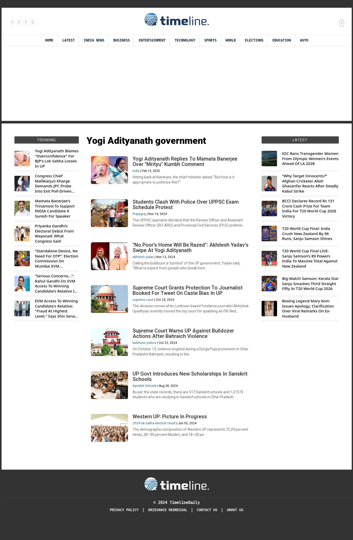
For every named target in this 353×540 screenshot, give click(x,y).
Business (121, 40)
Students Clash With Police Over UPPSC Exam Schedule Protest (187, 207)
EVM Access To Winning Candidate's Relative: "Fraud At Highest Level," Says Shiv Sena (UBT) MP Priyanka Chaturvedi (56, 308)
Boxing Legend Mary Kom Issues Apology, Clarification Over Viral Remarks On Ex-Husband (308, 308)
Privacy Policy (124, 527)
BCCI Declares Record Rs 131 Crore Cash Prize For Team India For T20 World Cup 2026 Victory (309, 208)
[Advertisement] (176, 85)
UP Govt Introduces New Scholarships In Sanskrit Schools (191, 391)
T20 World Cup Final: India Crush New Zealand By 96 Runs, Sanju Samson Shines (307, 233)
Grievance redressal (167, 527)
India (137, 172)
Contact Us (207, 527)
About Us (235, 527)
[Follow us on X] (25, 22)
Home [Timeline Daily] (49, 40)
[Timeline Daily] (176, 500)
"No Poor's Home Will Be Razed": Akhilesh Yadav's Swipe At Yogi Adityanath (182, 251)
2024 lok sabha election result (155, 439)
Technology (185, 40)
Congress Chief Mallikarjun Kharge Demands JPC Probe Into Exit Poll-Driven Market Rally (53, 183)
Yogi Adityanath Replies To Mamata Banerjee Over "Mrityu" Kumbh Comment (186, 162)
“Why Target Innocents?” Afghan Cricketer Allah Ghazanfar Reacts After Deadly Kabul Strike (310, 183)
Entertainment (152, 40)
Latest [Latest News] (68, 40)
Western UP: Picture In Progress (171, 433)
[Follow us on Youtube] (32, 22)
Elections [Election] (254, 40)
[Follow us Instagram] (19, 22)
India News (94, 40)
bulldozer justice (145, 355)
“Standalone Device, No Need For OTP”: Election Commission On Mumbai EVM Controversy (57, 258)
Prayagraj (140, 216)
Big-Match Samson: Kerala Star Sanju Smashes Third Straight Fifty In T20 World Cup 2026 (310, 283)
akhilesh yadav (144, 261)
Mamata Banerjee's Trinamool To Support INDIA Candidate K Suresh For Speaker (55, 208)
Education (281, 40)
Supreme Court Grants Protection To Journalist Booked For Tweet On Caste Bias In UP (189, 296)
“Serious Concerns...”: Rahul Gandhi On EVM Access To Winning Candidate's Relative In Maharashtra (56, 283)
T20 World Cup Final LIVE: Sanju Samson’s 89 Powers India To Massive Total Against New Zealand (310, 258)
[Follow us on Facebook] (12, 22)
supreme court (144, 306)
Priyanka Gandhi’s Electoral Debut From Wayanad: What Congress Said (54, 233)
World (231, 40)
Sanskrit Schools (146, 400)
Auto (304, 40)
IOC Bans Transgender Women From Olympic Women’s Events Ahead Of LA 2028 (310, 158)
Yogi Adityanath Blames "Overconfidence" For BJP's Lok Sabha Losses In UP (57, 158)
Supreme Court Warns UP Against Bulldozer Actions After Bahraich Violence (184, 346)
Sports (210, 40)
